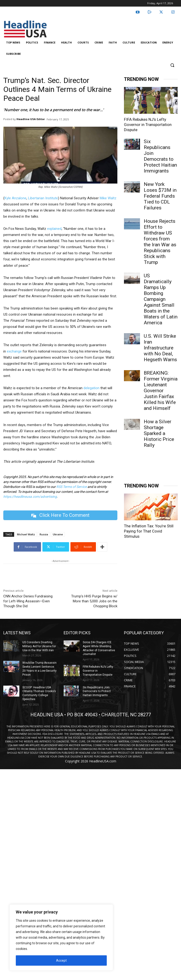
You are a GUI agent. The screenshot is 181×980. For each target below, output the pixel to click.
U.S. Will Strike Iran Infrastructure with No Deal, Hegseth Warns (160, 347)
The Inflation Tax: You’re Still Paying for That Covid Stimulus (148, 531)
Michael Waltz (26, 534)
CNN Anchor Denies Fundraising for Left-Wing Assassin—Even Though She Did (28, 601)
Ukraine (58, 534)
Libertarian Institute (43, 198)
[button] (172, 65)
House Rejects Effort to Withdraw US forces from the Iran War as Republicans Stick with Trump (160, 241)
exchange (14, 351)
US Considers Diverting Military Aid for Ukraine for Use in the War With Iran (39, 646)
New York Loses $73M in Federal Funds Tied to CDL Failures (160, 196)
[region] (61, 937)
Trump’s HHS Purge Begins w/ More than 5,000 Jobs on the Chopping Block (94, 601)
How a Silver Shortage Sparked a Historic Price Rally (159, 433)
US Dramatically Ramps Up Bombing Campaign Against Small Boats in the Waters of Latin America (160, 299)
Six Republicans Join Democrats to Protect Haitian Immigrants (160, 156)
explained (54, 229)
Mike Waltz (108, 198)
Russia (44, 534)
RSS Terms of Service (71, 487)
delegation (91, 388)
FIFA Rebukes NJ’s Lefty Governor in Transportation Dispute (148, 124)
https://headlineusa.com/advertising (30, 496)
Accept (61, 960)
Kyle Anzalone (15, 198)
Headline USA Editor (30, 119)
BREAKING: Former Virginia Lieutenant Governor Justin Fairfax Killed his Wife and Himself (160, 390)
